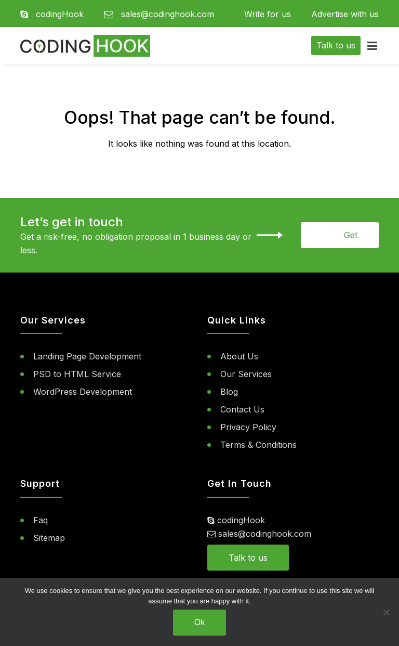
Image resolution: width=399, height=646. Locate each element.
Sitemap (49, 538)
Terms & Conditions (258, 445)
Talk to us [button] (335, 45)
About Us (239, 356)
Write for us (267, 14)
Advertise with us (345, 14)
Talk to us (248, 557)
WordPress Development (82, 391)
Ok (199, 622)
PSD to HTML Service (77, 374)
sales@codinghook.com (159, 14)
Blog (229, 391)
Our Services (246, 374)
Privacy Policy (248, 427)
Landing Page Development (87, 356)
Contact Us (242, 409)
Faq (40, 520)
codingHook (52, 14)
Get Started (343, 239)
